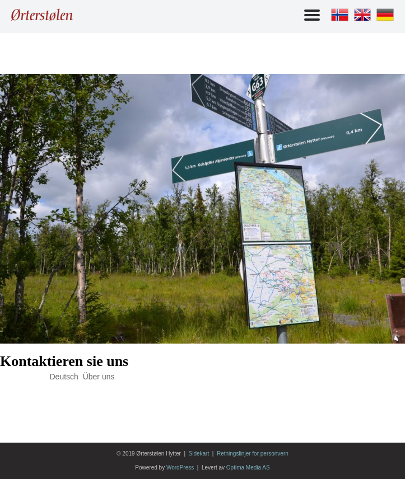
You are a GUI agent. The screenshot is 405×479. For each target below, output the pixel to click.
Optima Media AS (248, 467)
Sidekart (199, 453)
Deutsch (64, 376)
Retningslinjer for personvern (252, 453)
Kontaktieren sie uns (64, 361)
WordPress (180, 467)
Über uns (99, 376)
